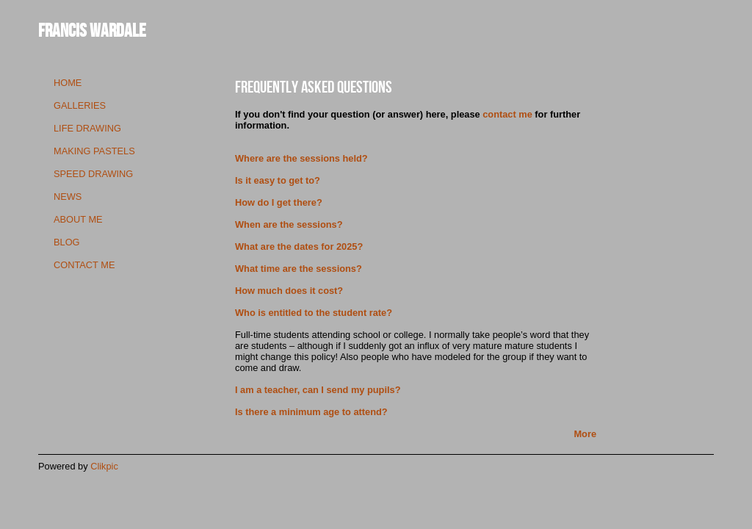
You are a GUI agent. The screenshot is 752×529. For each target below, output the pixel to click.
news (68, 196)
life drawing (87, 128)
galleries (80, 105)
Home (68, 82)
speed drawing (93, 173)
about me (78, 219)
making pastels (94, 150)
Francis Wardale (92, 30)
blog (67, 242)
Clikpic (104, 466)
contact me (84, 264)
